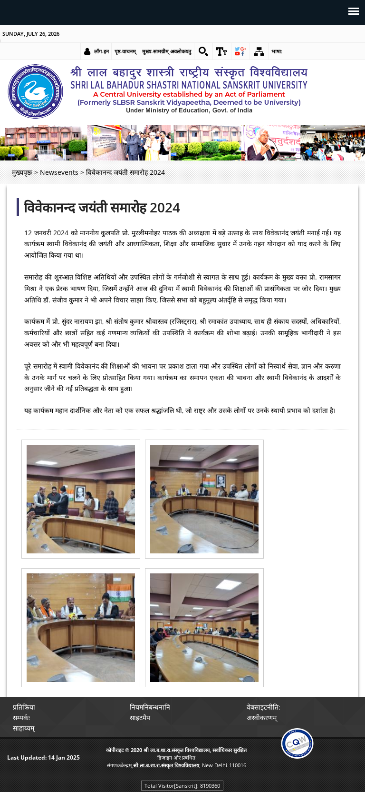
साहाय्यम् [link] (23, 727)
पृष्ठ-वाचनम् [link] (125, 51)
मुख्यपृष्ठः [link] (22, 172)
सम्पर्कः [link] (21, 717)
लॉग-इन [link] (101, 51)
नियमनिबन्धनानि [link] (150, 707)
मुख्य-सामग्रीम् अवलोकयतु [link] (166, 51)
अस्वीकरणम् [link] (262, 717)
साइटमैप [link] (140, 717)
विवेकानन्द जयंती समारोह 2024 (102, 207)
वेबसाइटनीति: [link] (263, 707)
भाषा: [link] (276, 51)
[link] (203, 51)
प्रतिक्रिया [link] (24, 707)
